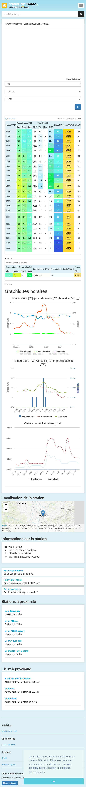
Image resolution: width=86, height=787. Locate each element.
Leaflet (4, 526)
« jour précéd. (10, 119)
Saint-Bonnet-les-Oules (43, 680)
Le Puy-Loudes (43, 642)
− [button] (6, 509)
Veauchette (43, 700)
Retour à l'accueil (20, 5)
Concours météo (8, 745)
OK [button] (53, 781)
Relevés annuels (43, 591)
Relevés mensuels (43, 582)
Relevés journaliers (43, 572)
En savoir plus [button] (37, 772)
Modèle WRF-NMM (10, 731)
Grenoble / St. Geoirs (43, 652)
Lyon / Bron (43, 623)
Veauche (43, 690)
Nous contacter (9, 783)
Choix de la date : (73, 79)
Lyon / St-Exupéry (43, 633)
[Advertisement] (43, 53)
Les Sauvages (43, 613)
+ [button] (6, 505)
